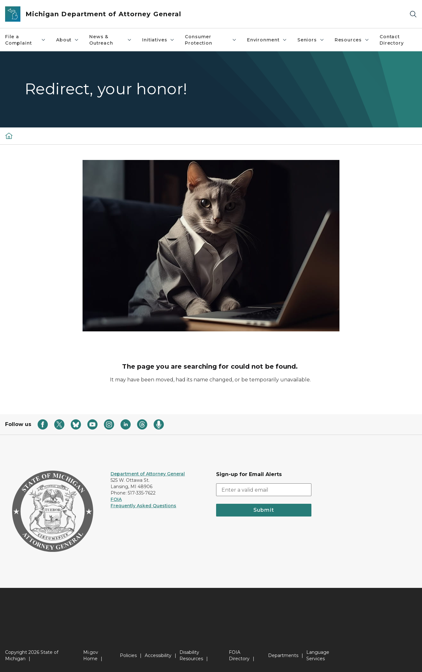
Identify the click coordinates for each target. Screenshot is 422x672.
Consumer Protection (211, 40)
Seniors (310, 40)
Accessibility (158, 655)
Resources (352, 40)
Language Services (317, 655)
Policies (128, 655)
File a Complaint (25, 40)
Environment (267, 40)
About (67, 40)
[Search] (413, 14)
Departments (283, 655)
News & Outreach (110, 40)
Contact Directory (392, 40)
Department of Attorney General (148, 474)
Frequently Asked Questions (143, 506)
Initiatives (158, 40)
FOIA (116, 499)
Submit (263, 510)
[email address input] (263, 489)
